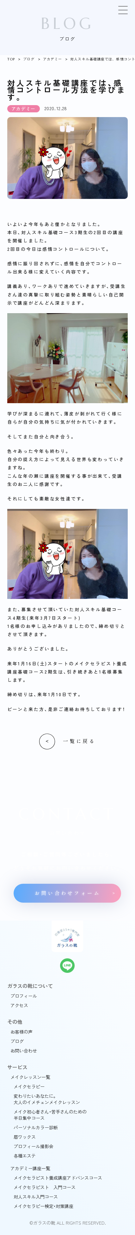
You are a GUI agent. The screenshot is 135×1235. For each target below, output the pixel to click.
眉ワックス (25, 1137)
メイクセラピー (29, 1086)
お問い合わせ (23, 1050)
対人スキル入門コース (36, 1196)
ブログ (28, 59)
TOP (11, 59)
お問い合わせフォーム (67, 893)
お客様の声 (21, 1032)
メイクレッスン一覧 (30, 1077)
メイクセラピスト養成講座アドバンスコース (58, 1178)
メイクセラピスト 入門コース (45, 1187)
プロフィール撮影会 (33, 1146)
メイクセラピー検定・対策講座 (43, 1206)
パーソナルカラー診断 (36, 1127)
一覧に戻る (79, 741)
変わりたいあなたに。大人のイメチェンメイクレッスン (47, 1099)
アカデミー (52, 59)
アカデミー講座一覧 (30, 1168)
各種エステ (25, 1156)
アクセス (19, 1005)
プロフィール (23, 996)
